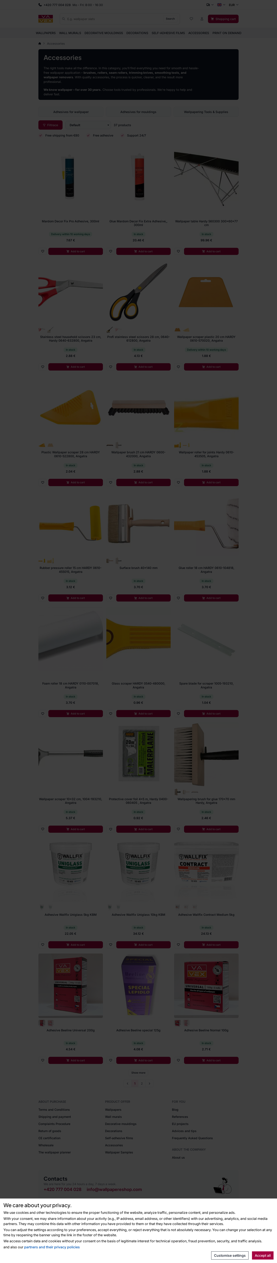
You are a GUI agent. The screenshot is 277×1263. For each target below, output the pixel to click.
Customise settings (230, 1255)
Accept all (263, 1255)
